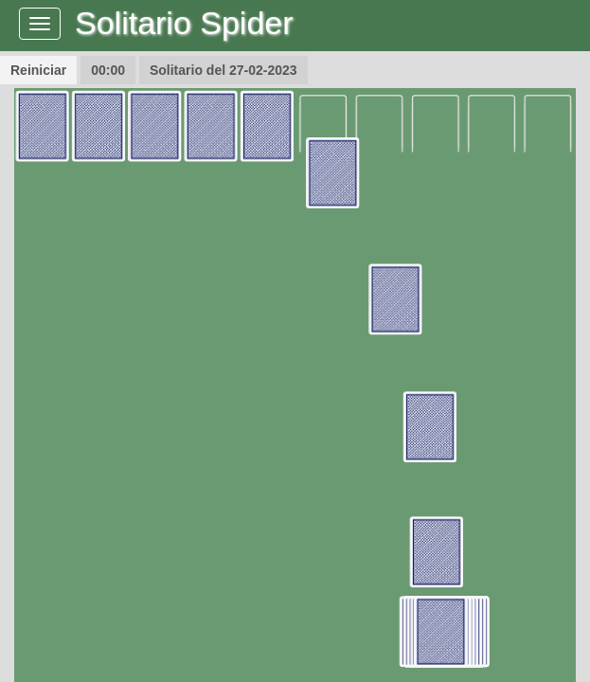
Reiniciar (38, 70)
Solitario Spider (184, 23)
